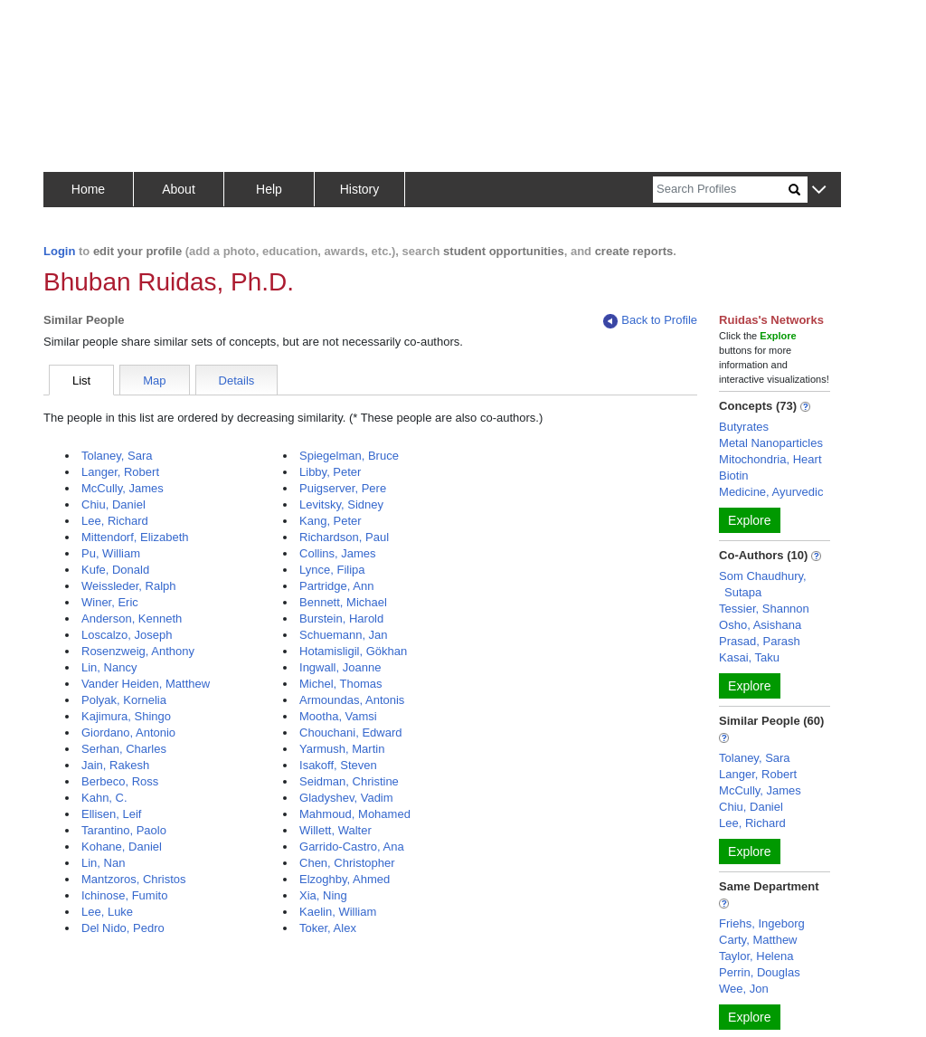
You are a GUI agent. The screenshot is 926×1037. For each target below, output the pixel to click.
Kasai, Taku (749, 657)
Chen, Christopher (347, 863)
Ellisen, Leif (111, 814)
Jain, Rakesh (115, 765)
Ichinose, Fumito (124, 895)
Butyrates (744, 426)
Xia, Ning (323, 895)
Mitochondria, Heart (770, 459)
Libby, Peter (330, 472)
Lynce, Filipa (332, 569)
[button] (819, 190)
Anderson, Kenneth (131, 618)
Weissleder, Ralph (128, 586)
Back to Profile (650, 320)
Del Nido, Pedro (123, 928)
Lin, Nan (103, 863)
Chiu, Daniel (113, 504)
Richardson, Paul (344, 537)
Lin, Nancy (109, 667)
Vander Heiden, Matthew (145, 683)
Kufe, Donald (115, 569)
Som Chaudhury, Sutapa (763, 584)
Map (154, 380)
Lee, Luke (107, 911)
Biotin (734, 475)
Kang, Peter (330, 521)
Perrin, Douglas (759, 972)
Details (237, 380)
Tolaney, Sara (117, 455)
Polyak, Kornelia (123, 700)
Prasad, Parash (759, 641)
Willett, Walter (335, 830)
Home (88, 189)
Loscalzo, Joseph (126, 635)
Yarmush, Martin (341, 749)
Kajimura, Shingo (126, 716)
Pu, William (110, 553)
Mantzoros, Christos (133, 879)
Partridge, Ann (336, 586)
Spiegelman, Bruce (349, 455)
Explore (749, 520)
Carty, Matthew (758, 940)
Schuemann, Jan (343, 635)
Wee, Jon (744, 988)
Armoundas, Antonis (351, 700)
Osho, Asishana (760, 625)
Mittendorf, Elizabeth (135, 537)
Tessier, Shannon (764, 608)
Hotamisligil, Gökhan (353, 651)
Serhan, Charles (123, 749)
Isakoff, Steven (338, 765)
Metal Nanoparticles (771, 443)
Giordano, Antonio (128, 732)
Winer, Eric (109, 602)
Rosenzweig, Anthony (137, 651)
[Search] (721, 189)
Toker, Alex (327, 928)
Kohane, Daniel (121, 846)
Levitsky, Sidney (341, 504)
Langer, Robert (120, 472)
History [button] (360, 189)
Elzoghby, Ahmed (344, 879)
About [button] (178, 189)
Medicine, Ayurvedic (771, 492)
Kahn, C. (104, 797)
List (81, 380)
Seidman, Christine (349, 781)
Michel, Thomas (341, 683)
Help (269, 189)
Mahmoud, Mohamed (355, 814)
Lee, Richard (114, 521)
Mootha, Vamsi (338, 716)
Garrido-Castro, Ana (351, 846)
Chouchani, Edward (350, 732)
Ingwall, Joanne (340, 667)
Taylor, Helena (756, 956)
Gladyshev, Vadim (346, 797)
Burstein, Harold (341, 618)
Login (59, 251)
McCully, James (122, 488)
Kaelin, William (337, 911)
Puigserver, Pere (342, 488)
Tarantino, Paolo (123, 830)
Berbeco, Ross (119, 781)
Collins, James (337, 553)
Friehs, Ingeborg (762, 923)
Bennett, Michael (343, 602)
